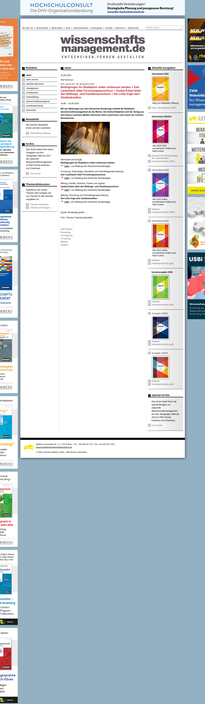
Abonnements (42, 28)
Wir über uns (27, 28)
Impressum (120, 28)
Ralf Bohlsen (67, 229)
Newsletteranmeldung (40, 133)
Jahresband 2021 (160, 221)
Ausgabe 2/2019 (160, 313)
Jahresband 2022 (160, 170)
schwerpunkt (32, 92)
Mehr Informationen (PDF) (164, 108)
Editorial (155, 209)
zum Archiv (157, 425)
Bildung (64, 242)
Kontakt (109, 28)
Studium (64, 245)
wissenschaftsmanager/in (38, 101)
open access (32, 79)
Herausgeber (96, 28)
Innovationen (67, 235)
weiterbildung (32, 97)
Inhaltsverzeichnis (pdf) (162, 263)
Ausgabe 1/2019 (160, 353)
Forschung (66, 238)
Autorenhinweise (81, 28)
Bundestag (66, 232)
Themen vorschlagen (40, 207)
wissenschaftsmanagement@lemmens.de (54, 447)
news (29, 75)
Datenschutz (133, 28)
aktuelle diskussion (35, 84)
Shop (68, 28)
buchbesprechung (34, 106)
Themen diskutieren (39, 204)
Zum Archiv (35, 173)
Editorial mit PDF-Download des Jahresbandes (165, 157)
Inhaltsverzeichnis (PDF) (163, 161)
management (32, 88)
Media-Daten (57, 28)
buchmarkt (31, 110)
